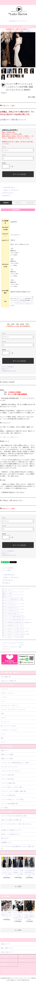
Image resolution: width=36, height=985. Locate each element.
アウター (21, 643)
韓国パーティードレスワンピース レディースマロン (13, 588)
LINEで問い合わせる (6, 193)
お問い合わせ (4, 964)
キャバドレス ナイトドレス (9, 602)
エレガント (31, 302)
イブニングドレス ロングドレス (10, 604)
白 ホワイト (16, 610)
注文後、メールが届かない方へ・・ (11, 834)
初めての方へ (5, 838)
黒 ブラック (16, 607)
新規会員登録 (26, 26)
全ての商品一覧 (5, 677)
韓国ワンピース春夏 (7, 593)
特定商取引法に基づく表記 (9, 371)
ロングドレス (21, 296)
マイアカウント (4, 956)
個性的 (24, 302)
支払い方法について (11, 969)
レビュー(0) (30, 202)
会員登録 (21, 956)
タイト (27, 302)
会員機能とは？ (29, 31)
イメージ (18, 202)
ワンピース (28, 588)
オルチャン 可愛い (25, 631)
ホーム (4, 969)
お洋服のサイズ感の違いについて (13, 120)
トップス (21, 645)
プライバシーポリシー (20, 971)
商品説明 (6, 202)
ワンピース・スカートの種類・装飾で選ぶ (12, 616)
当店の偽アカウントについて (18, 21)
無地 (13, 298)
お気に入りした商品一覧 (8, 681)
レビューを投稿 (5, 570)
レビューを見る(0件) (6, 568)
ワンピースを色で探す (8, 607)
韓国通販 (12, 305)
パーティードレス (14, 296)
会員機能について (6, 842)
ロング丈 (23, 298)
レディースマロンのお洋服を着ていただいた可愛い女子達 (18, 847)
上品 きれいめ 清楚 (25, 634)
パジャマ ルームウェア (9, 647)
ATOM (32, 971)
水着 (19, 647)
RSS (29, 971)
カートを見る (22, 960)
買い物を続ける (5, 195)
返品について (5, 369)
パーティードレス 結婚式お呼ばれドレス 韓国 (13, 599)
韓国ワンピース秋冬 (7, 596)
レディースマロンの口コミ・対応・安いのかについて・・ (16, 825)
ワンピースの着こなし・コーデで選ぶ (11, 628)
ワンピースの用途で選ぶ (8, 622)
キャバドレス (13, 303)
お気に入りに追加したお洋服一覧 (11, 820)
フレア (24, 616)
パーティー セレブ (19, 625)
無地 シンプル (17, 613)
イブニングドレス (28, 296)
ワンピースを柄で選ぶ (8, 613)
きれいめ (32, 303)
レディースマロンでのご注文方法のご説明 (13, 816)
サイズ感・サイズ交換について (9, 437)
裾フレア (23, 303)
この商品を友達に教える (7, 187)
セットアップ (6, 649)
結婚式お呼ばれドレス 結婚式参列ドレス (24, 622)
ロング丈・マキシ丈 (7, 590)
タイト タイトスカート (28, 619)
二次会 (31, 300)
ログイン (10, 26)
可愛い (18, 300)
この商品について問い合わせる (9, 190)
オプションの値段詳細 (7, 366)
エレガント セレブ (25, 628)
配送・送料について (21, 969)
